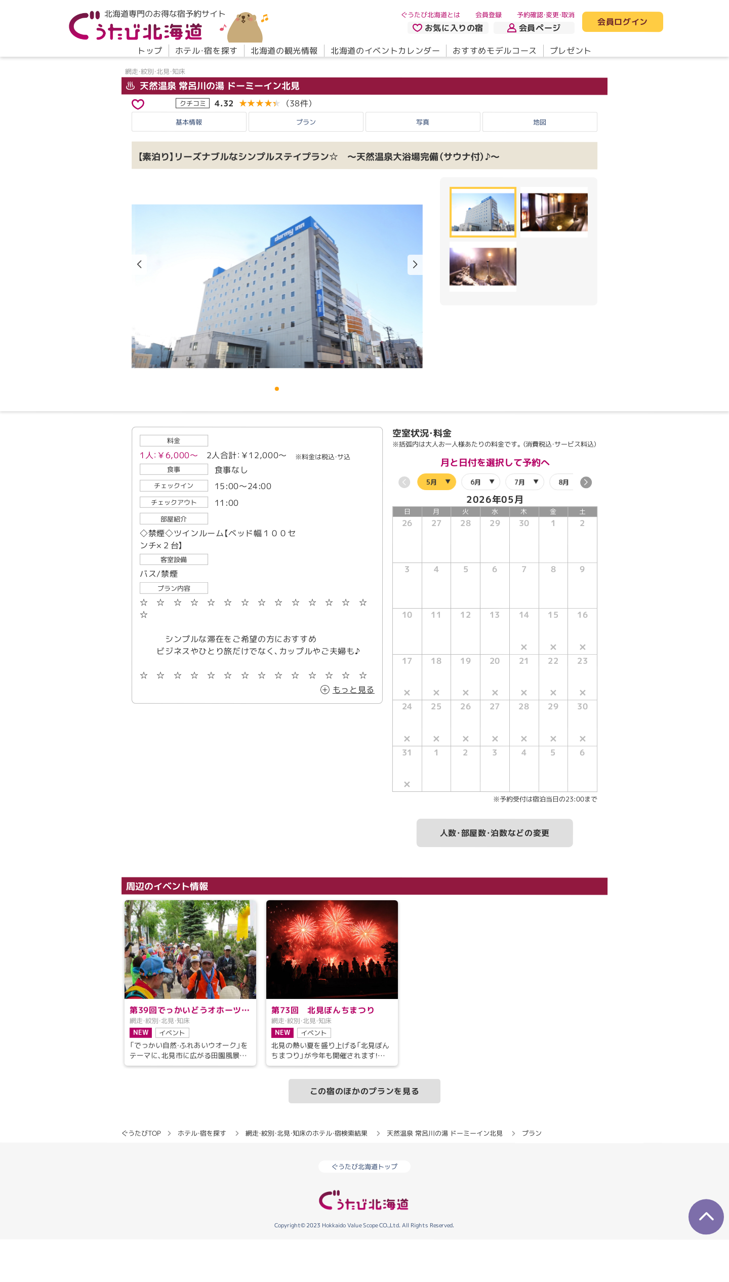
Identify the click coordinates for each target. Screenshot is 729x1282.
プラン (306, 164)
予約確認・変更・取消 (546, 14)
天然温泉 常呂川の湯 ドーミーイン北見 (213, 128)
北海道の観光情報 (284, 50)
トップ (150, 50)
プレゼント (571, 50)
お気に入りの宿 (448, 27)
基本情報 (189, 164)
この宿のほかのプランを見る (364, 1133)
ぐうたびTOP (141, 1175)
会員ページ (534, 27)
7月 (519, 524)
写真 (422, 164)
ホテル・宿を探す (206, 50)
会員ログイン (622, 22)
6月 (475, 524)
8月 (563, 524)
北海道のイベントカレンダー (385, 50)
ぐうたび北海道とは (430, 14)
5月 (431, 524)
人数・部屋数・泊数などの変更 (495, 875)
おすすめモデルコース (495, 50)
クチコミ (193, 145)
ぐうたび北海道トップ (364, 1209)
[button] (415, 307)
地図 (539, 164)
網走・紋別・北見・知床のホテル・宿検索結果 (307, 1175)
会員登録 (488, 14)
